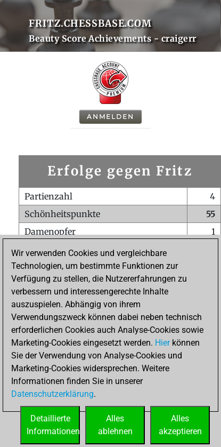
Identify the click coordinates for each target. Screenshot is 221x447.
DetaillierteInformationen (53, 424)
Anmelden (110, 117)
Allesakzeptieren (180, 424)
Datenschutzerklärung (52, 394)
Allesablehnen (115, 424)
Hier (162, 343)
